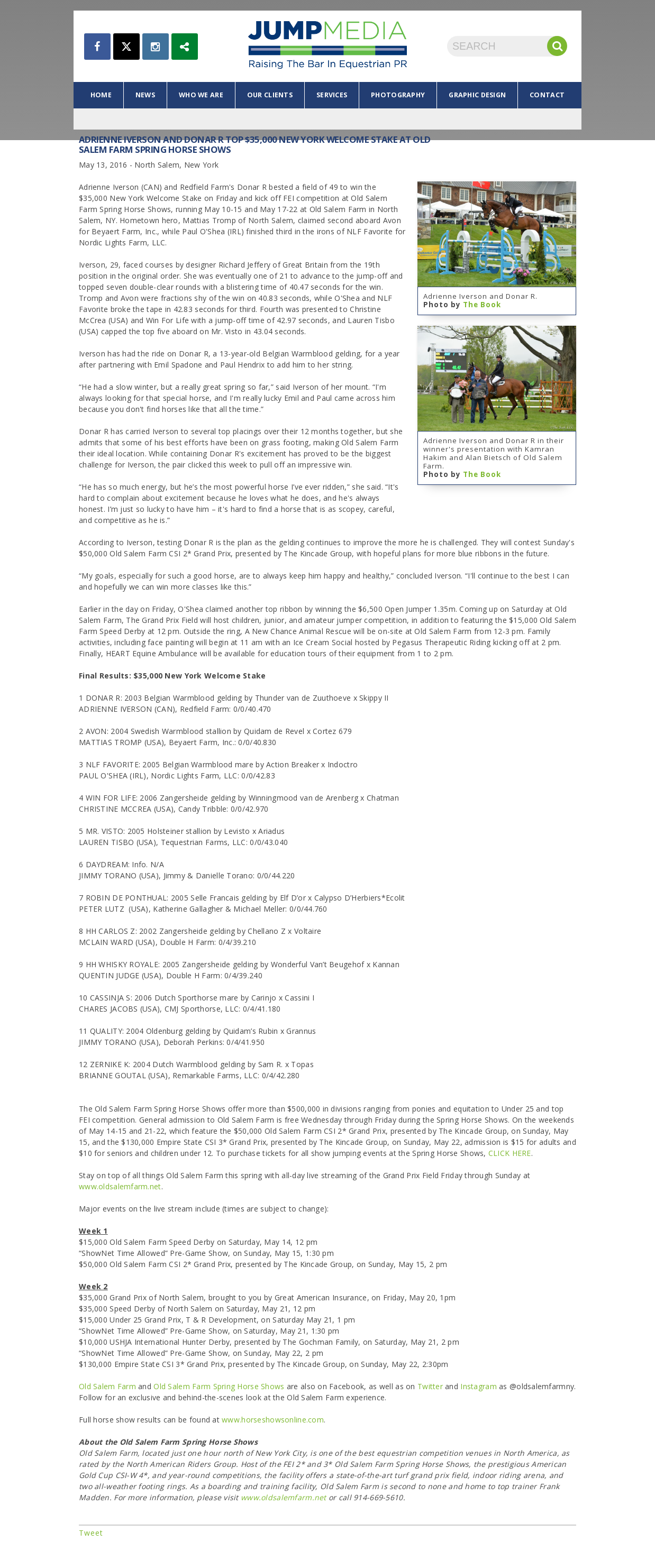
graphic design (477, 94)
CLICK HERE (509, 1153)
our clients (270, 94)
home (101, 94)
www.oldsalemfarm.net (120, 1186)
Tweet (91, 1533)
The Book (482, 304)
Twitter (430, 1386)
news (145, 94)
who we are (201, 94)
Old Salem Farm (107, 1386)
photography (398, 94)
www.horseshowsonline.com (273, 1420)
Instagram (478, 1386)
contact (547, 94)
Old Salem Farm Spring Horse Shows (218, 1386)
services (331, 94)
